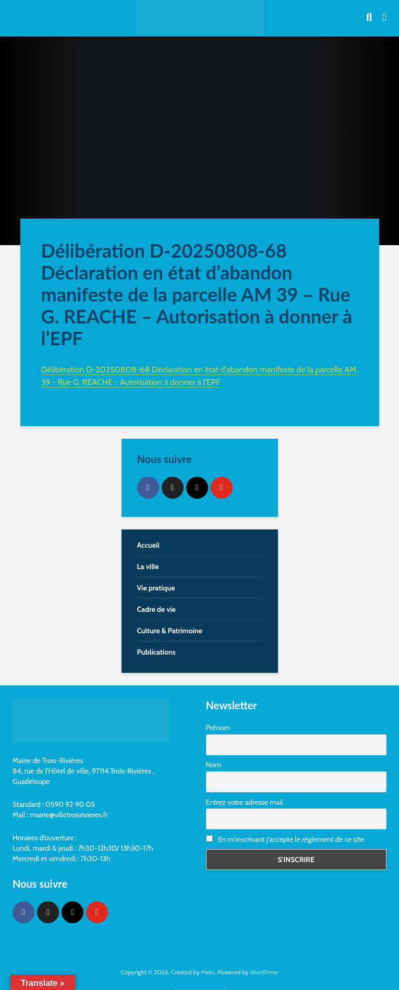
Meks (207, 972)
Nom (214, 764)
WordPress (264, 972)
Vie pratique (156, 588)
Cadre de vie (156, 609)
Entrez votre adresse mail (244, 802)
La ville (148, 566)
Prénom (218, 727)
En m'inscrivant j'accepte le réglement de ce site (285, 839)
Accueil (148, 545)
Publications (156, 652)
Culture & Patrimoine (169, 630)
